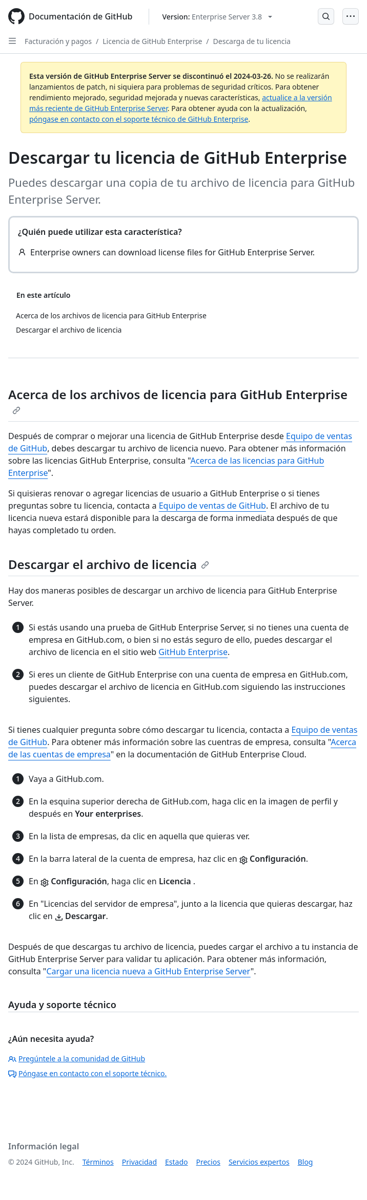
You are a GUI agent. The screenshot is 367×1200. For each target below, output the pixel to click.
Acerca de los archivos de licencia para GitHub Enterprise (178, 400)
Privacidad (139, 1162)
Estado (176, 1162)
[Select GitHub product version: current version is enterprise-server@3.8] (217, 17)
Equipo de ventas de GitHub (212, 505)
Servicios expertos (259, 1162)
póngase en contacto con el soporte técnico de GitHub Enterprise (138, 119)
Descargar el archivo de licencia (108, 564)
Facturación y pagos (58, 41)
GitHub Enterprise (193, 652)
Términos (98, 1162)
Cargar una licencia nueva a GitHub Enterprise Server (148, 971)
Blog (305, 1162)
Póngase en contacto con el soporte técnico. (87, 1073)
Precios (208, 1162)
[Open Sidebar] (12, 41)
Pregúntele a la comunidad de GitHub (76, 1058)
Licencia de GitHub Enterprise (152, 41)
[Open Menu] (350, 16)
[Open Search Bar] (326, 16)
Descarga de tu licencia (252, 41)
